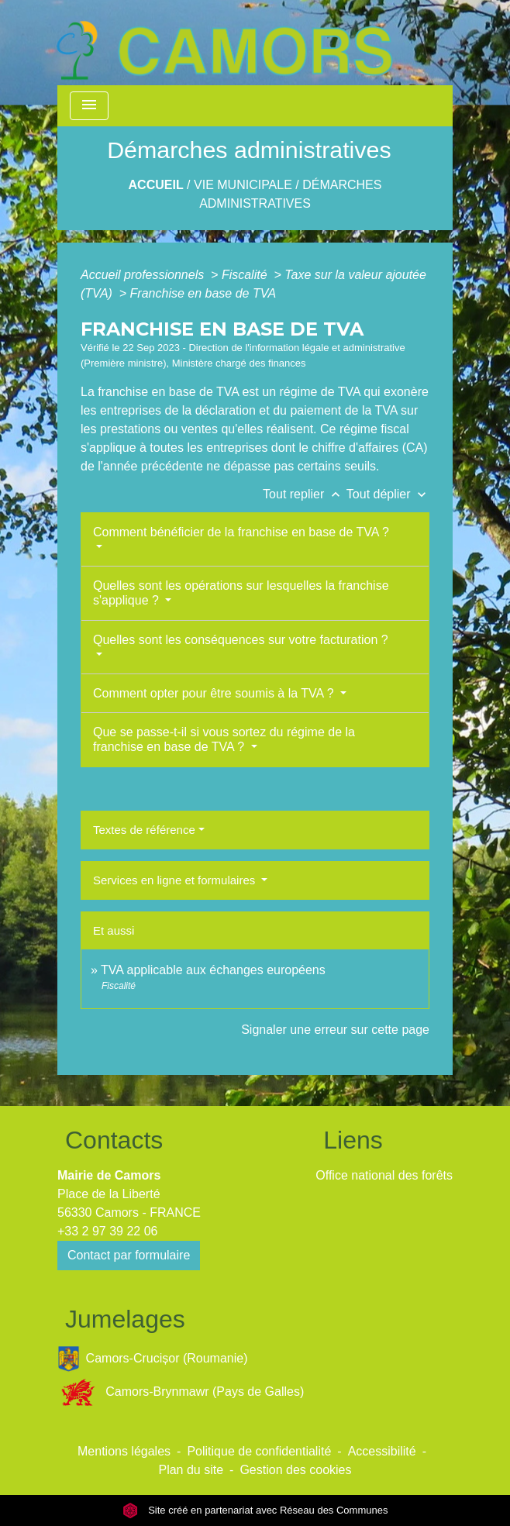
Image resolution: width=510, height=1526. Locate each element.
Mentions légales (124, 1451)
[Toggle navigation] (89, 105)
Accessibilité (382, 1451)
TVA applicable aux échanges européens (213, 970)
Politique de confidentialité (259, 1451)
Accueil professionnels (144, 274)
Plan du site (190, 1469)
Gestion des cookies (295, 1469)
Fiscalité (246, 274)
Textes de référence (144, 829)
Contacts (114, 1140)
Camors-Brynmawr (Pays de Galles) (180, 1392)
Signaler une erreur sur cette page (335, 1029)
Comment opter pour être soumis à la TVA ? (215, 693)
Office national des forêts (384, 1175)
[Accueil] (224, 43)
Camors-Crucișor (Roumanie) (152, 1359)
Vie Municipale (243, 184)
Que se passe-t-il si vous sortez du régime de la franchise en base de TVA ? (224, 739)
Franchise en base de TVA (203, 293)
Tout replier (304, 494)
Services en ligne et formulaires (175, 880)
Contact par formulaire (128, 1255)
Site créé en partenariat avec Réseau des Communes (255, 1510)
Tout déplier (387, 494)
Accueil (156, 184)
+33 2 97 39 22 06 (107, 1231)
